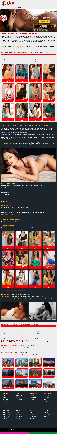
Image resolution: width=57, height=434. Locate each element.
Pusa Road (32, 425)
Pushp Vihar (46, 395)
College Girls (18, 7)
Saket (4, 395)
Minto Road (32, 410)
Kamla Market (19, 416)
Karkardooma (19, 420)
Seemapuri (46, 408)
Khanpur (18, 425)
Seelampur (46, 406)
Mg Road (32, 408)
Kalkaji (4, 406)
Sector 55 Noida (6, 410)
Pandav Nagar (33, 418)
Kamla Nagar (19, 418)
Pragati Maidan (33, 420)
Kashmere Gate (19, 423)
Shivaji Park (46, 418)
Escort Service (48, 3)
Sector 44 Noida (6, 423)
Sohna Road (46, 420)
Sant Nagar (46, 399)
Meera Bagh (32, 406)
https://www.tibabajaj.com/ (23, 227)
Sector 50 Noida (6, 412)
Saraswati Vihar (47, 403)
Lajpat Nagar (5, 399)
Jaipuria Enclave (19, 408)
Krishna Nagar (33, 397)
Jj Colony (18, 412)
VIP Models (40, 3)
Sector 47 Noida (6, 420)
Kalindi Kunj (18, 414)
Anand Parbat (19, 399)
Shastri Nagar (46, 416)
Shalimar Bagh (47, 414)
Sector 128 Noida (6, 418)
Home (16, 3)
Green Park (5, 425)
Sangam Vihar (46, 397)
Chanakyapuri (19, 395)
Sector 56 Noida (6, 416)
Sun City (45, 423)
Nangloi (31, 414)
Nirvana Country (33, 416)
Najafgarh (32, 412)
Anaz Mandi (18, 403)
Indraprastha (19, 406)
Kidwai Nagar (33, 395)
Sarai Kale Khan (47, 401)
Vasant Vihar (5, 401)
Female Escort (32, 3)
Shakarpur (46, 412)
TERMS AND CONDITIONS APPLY (40, 429)
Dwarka (4, 397)
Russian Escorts (23, 3)
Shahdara (46, 410)
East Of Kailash (6, 403)
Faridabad (18, 397)
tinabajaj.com (13, 429)
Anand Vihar (18, 401)
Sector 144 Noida (6, 414)
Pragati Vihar (32, 423)
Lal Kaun (32, 399)
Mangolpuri (32, 403)
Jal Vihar (18, 410)
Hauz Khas (5, 408)
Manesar (32, 401)
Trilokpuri (45, 425)
